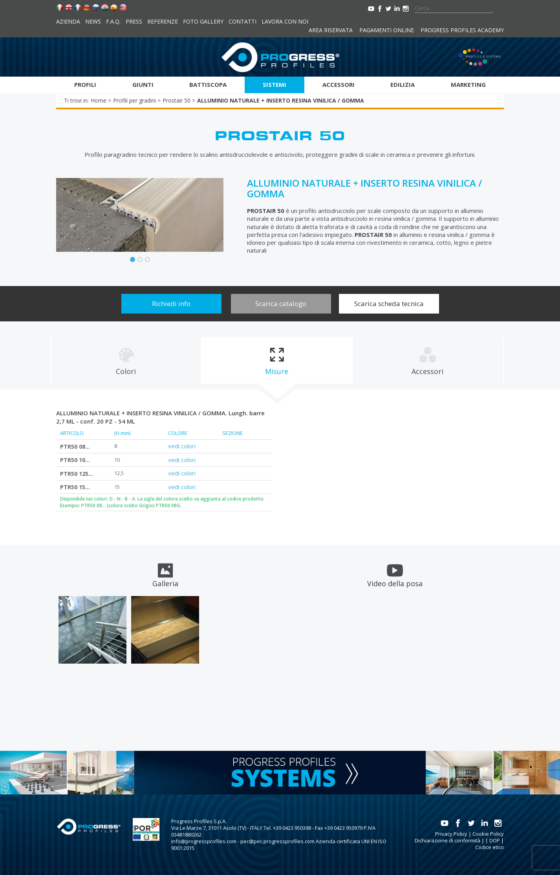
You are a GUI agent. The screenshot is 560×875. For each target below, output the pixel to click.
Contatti (242, 21)
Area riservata (331, 30)
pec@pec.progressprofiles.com (277, 841)
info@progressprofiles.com (203, 841)
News (93, 21)
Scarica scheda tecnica (389, 303)
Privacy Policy (451, 833)
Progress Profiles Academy (462, 30)
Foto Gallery (203, 21)
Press (134, 21)
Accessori (338, 84)
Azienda (68, 21)
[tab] (125, 360)
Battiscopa (208, 84)
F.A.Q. (113, 21)
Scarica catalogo (280, 303)
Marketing (468, 84)
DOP (494, 840)
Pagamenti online (386, 30)
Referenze (162, 21)
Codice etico (489, 847)
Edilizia (402, 84)
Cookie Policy (488, 833)
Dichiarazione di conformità (447, 840)
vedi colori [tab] (182, 446)
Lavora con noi (285, 21)
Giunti (143, 84)
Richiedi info (171, 303)
